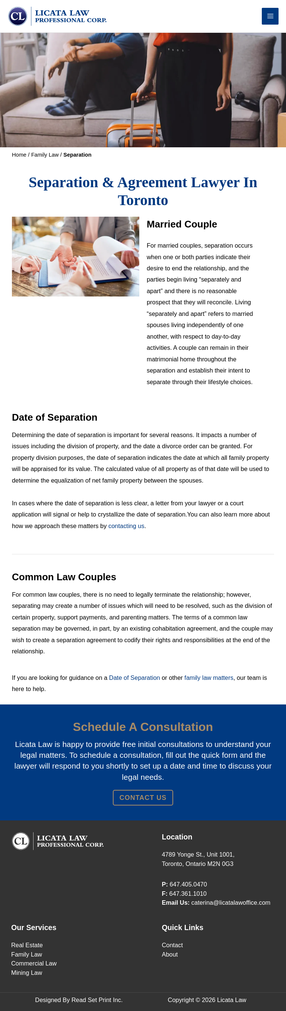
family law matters (208, 677)
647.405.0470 (188, 884)
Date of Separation (134, 677)
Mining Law (26, 972)
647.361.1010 (188, 893)
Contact (172, 945)
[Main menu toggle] (270, 16)
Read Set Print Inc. (97, 999)
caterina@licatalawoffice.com (230, 902)
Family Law (26, 954)
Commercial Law (34, 963)
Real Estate (27, 945)
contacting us (126, 525)
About (170, 954)
